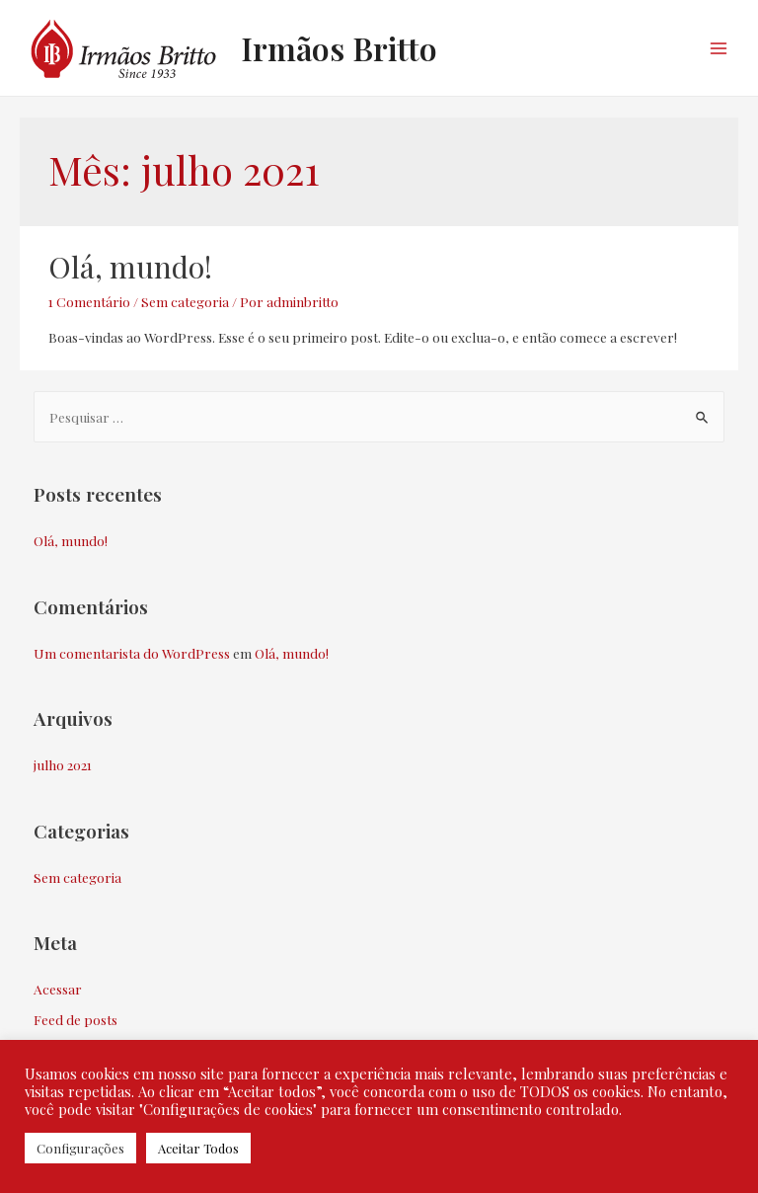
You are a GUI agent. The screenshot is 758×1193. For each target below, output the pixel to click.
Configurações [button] (80, 1148)
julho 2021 (63, 764)
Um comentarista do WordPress (132, 653)
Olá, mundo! (130, 266)
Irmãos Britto (339, 48)
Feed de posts (75, 1019)
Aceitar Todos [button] (198, 1148)
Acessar (58, 988)
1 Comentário (89, 301)
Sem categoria (185, 301)
